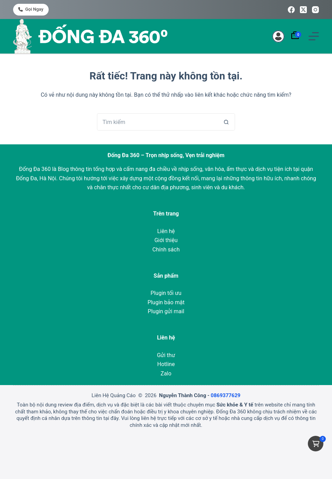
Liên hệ (166, 231)
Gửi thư (166, 355)
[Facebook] (291, 9)
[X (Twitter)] (303, 9)
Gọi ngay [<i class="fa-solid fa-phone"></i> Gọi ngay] (30, 9)
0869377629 (226, 395)
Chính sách (166, 249)
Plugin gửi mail (166, 311)
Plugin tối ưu (165, 293)
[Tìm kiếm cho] (157, 122)
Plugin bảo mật (165, 302)
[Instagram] (315, 9)
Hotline (166, 364)
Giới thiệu (165, 240)
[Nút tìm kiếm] (226, 122)
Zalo (165, 373)
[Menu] (314, 36)
